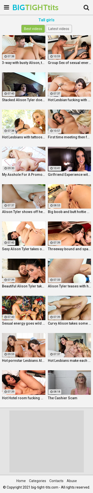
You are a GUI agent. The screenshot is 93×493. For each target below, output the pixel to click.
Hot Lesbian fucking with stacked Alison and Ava (69, 100)
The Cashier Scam (62, 398)
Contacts (56, 481)
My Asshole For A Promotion (23, 175)
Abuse (72, 481)
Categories (37, 481)
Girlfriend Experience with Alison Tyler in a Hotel (69, 175)
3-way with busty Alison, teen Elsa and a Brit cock (23, 63)
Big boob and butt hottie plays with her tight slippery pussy (69, 212)
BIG (24, 7)
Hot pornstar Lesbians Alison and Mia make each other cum (23, 361)
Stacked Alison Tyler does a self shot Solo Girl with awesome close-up (23, 100)
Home (21, 481)
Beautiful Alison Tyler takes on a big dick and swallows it (23, 286)
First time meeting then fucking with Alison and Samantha (69, 137)
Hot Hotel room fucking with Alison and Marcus (23, 398)
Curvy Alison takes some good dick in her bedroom (69, 323)
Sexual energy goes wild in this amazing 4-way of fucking (23, 323)
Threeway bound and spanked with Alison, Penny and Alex (69, 249)
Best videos (33, 29)
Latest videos (58, 29)
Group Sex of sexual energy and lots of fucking (69, 63)
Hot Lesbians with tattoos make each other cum (23, 137)
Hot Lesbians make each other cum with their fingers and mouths (69, 361)
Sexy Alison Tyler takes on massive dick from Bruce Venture (23, 249)
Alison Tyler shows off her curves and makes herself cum (23, 212)
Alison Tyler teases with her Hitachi (69, 286)
